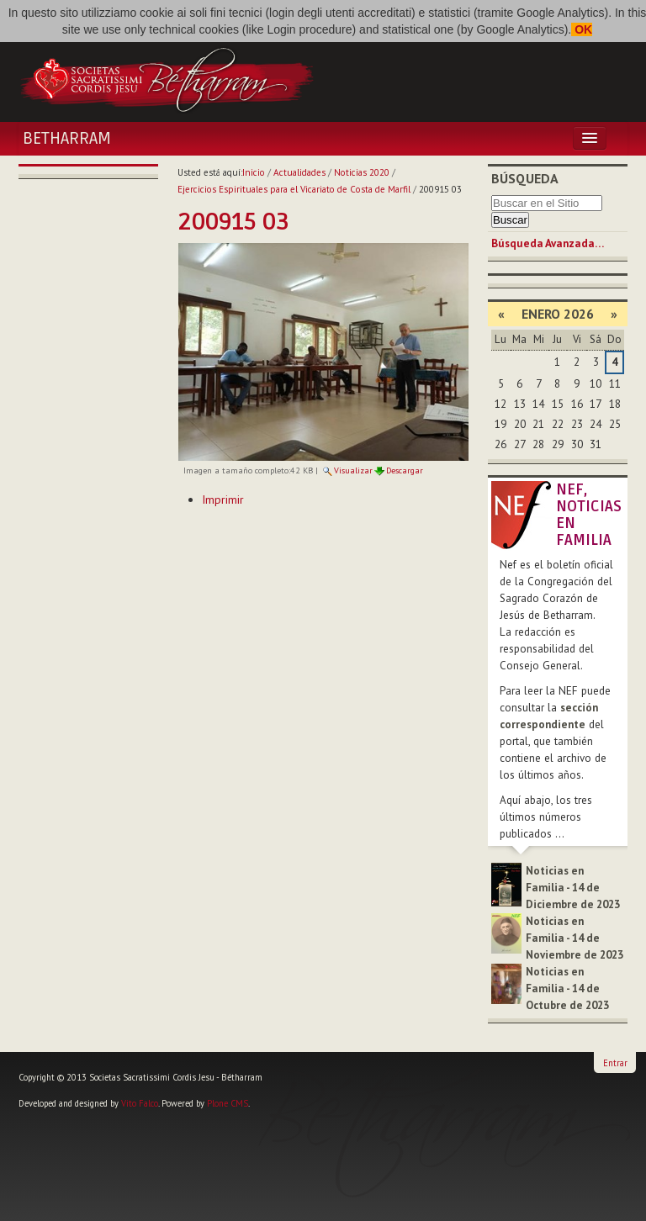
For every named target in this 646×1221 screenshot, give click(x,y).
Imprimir (223, 499)
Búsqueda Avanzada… (547, 243)
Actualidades (299, 172)
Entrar (615, 1063)
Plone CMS (227, 1103)
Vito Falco (139, 1103)
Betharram (67, 139)
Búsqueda (525, 178)
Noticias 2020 (361, 172)
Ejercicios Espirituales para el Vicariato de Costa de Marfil (293, 189)
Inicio (253, 172)
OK (581, 29)
